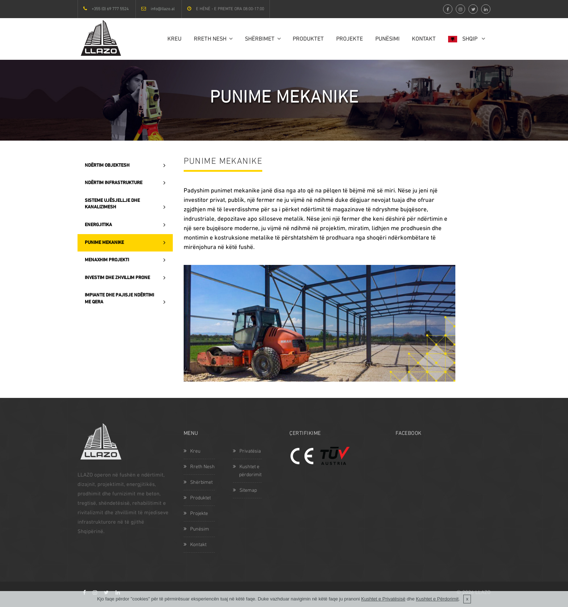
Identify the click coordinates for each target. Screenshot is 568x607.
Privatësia (247, 451)
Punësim (196, 529)
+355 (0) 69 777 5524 (110, 9)
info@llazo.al (163, 9)
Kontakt (424, 39)
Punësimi (387, 39)
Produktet (308, 39)
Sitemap (245, 490)
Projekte (349, 39)
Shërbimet (263, 39)
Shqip (466, 39)
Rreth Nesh (213, 39)
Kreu (174, 39)
